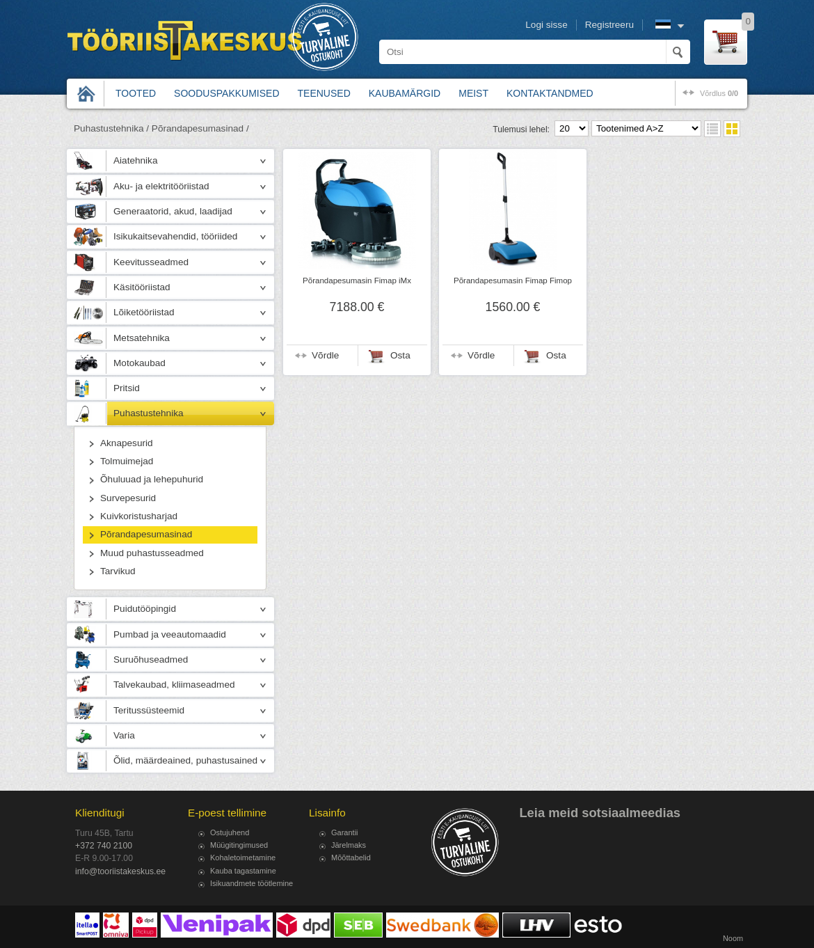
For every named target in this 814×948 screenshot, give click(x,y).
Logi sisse (546, 24)
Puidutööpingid (144, 608)
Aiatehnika (135, 160)
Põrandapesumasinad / (200, 128)
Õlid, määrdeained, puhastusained (185, 760)
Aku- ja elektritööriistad (161, 186)
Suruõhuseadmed (150, 659)
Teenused (324, 93)
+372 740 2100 (103, 846)
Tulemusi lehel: (521, 129)
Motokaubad (139, 363)
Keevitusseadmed (151, 262)
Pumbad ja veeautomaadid (169, 634)
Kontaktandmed (549, 93)
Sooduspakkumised (226, 93)
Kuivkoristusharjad (138, 516)
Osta (400, 355)
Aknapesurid (126, 443)
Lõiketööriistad (144, 312)
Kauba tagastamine (243, 871)
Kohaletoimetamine (243, 857)
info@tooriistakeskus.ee (120, 871)
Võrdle (325, 355)
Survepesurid (128, 498)
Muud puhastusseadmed (152, 553)
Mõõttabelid (351, 857)
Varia (124, 735)
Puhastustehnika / (111, 128)
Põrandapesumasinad (146, 534)
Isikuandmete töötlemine (251, 883)
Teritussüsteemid (148, 710)
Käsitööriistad (141, 287)
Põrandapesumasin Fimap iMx (357, 280)
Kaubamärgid (404, 93)
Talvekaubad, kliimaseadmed (174, 684)
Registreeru (609, 24)
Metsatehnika (141, 338)
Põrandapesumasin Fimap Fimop (513, 280)
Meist (473, 93)
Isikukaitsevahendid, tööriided (175, 236)
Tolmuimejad (126, 461)
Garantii (344, 832)
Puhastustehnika (148, 413)
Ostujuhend (229, 832)
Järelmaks (348, 845)
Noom (733, 938)
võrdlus (719, 93)
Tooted (135, 93)
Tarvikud (118, 571)
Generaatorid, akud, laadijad (172, 211)
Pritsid (126, 388)
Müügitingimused (239, 845)
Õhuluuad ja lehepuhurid (151, 479)
